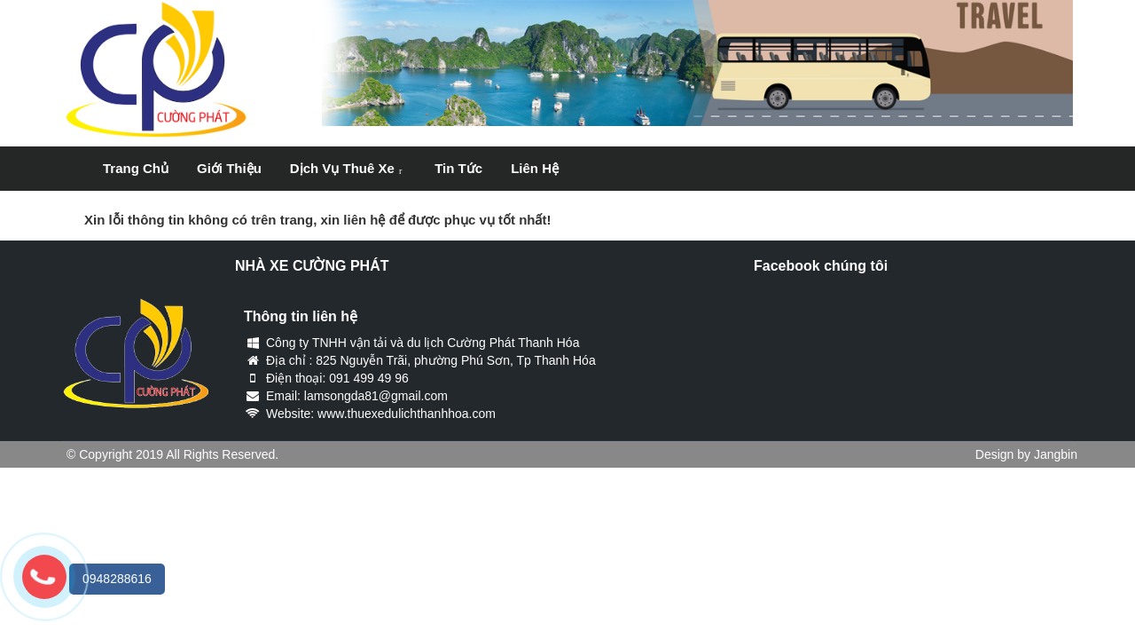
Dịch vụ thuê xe (342, 168)
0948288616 (117, 579)
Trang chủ (135, 168)
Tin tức (458, 168)
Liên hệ (535, 168)
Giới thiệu (229, 168)
